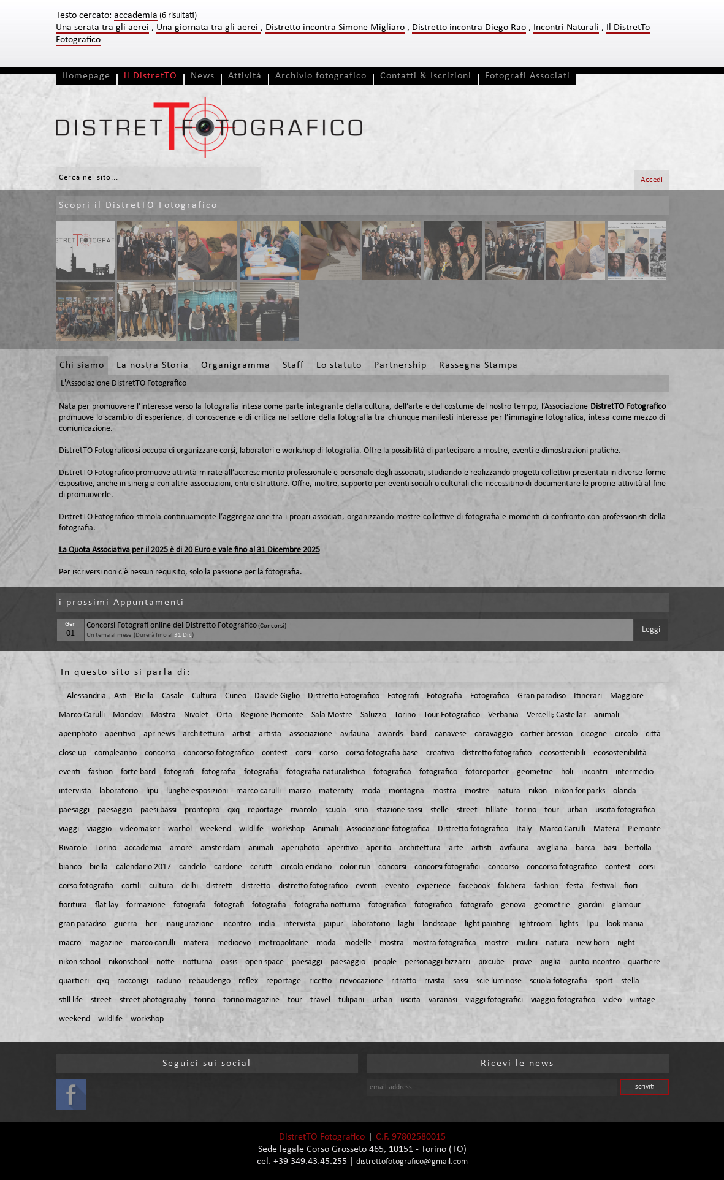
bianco (70, 867)
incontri (594, 772)
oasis (229, 962)
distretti (219, 886)
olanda (624, 791)
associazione (310, 734)
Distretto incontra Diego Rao (469, 27)
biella (99, 867)
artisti (481, 848)
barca (585, 848)
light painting (487, 924)
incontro (236, 924)
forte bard (138, 772)
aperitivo (120, 734)
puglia (550, 962)
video (612, 1000)
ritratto (403, 981)
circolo (626, 734)
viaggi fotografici (494, 1000)
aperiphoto (78, 734)
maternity (336, 791)
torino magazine (251, 1000)
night (626, 943)
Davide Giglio (277, 696)
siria (361, 810)
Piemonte (644, 829)
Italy (524, 829)
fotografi (179, 772)
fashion (100, 772)
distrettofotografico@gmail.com (412, 1162)
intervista (75, 791)
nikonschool (128, 962)
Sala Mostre (331, 715)
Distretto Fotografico (343, 696)
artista (270, 734)
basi (610, 848)
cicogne (594, 734)
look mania (625, 924)
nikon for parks (580, 791)
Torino (405, 715)
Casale (173, 696)
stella (630, 981)
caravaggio (493, 734)
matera (196, 943)
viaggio (99, 829)
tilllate (497, 810)
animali (606, 715)
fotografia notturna (327, 905)
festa (575, 886)
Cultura (204, 696)
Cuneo (235, 696)
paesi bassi (158, 810)
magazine (106, 943)
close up (72, 753)
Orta (224, 715)
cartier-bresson (546, 734)
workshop (288, 829)
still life (71, 1000)
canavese (451, 734)
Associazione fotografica (388, 829)
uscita (410, 1000)
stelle (439, 810)
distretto (255, 886)
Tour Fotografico (452, 715)
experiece (434, 886)
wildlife (251, 829)
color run (355, 867)
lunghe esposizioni (197, 791)
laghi (406, 924)
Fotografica (489, 696)
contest (275, 753)
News (203, 76)
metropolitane (283, 943)
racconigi (132, 981)
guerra (125, 924)
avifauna (355, 734)
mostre (477, 791)
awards (390, 734)
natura (508, 791)
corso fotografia (86, 886)
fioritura (73, 905)
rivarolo (304, 810)
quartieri (74, 981)
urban (577, 810)
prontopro (202, 810)
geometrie (535, 772)
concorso (160, 753)
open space (264, 962)
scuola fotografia (558, 981)
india (267, 924)
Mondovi (128, 715)
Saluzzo (373, 715)
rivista (434, 981)
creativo (440, 753)
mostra (444, 791)
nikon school (80, 962)
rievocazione (361, 981)
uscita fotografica (625, 810)
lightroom (535, 924)
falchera (512, 886)
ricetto (320, 981)
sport (604, 981)
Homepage (86, 76)
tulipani (351, 1000)
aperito (378, 848)
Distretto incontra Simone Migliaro (335, 27)
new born (593, 943)
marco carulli (258, 791)
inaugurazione (189, 924)
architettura (203, 734)
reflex (248, 981)
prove (522, 962)
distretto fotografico (497, 753)
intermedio (634, 772)
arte (456, 848)
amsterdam (220, 848)
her (151, 924)
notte (165, 962)
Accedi (652, 180)
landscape (439, 924)
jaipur (333, 924)
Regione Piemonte (271, 715)
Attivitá (245, 76)
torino (526, 810)
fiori (631, 886)
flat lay (106, 905)
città (653, 734)
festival (604, 886)
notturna (198, 962)
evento (397, 886)
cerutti (261, 867)
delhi (189, 886)
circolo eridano (306, 867)
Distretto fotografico (473, 829)
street (467, 810)
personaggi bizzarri (437, 962)
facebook (474, 886)
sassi (460, 981)
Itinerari (588, 696)
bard (419, 734)
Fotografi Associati (527, 76)
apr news (159, 734)
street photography (153, 1000)
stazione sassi (399, 810)
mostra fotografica (444, 943)
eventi (69, 772)
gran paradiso (82, 924)
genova (513, 905)
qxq (233, 810)
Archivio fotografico (321, 76)
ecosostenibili (562, 753)
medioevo (234, 943)
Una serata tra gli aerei (102, 27)
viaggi (69, 829)
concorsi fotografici (447, 867)
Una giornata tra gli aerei (208, 27)
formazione (146, 905)
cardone (228, 867)
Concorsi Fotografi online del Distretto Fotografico (171, 625)
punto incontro (594, 962)
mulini (527, 943)
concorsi (392, 867)
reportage (265, 810)
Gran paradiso (541, 696)
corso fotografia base (382, 753)
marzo (300, 791)
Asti (120, 696)
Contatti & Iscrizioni (425, 76)
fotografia (219, 772)
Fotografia (444, 696)
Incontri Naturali (566, 27)
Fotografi (403, 696)
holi (567, 772)
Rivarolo (73, 848)
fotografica (392, 772)
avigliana (552, 848)
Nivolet (196, 715)
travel (320, 1000)
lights (569, 924)
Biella (144, 696)
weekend (215, 829)
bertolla (638, 848)
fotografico (438, 772)
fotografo (476, 905)
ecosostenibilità (620, 753)
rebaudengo (210, 981)
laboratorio (118, 791)
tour (551, 810)
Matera (606, 829)
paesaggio (114, 810)
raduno (168, 981)
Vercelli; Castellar (556, 715)
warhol (180, 829)
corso (328, 753)
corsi (303, 753)
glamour (626, 905)
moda (371, 791)
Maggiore (627, 696)
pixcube (491, 962)
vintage (642, 1000)
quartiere (644, 962)
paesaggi (74, 810)
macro (70, 943)
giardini (591, 905)
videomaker (140, 829)
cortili (131, 886)
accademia (143, 848)
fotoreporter (487, 772)
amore (181, 848)
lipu (152, 791)
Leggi (651, 629)
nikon (537, 791)
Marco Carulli (82, 715)
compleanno (115, 753)
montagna (406, 791)
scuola (335, 810)
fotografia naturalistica (325, 772)
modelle (358, 943)
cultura (161, 886)
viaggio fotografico (563, 1000)
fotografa (189, 905)
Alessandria (86, 696)
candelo (192, 867)
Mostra (163, 715)
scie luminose (499, 981)
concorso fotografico (218, 753)
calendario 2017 (143, 867)
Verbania (503, 715)
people (385, 962)
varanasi (443, 1000)
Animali (325, 829)
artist (241, 734)
